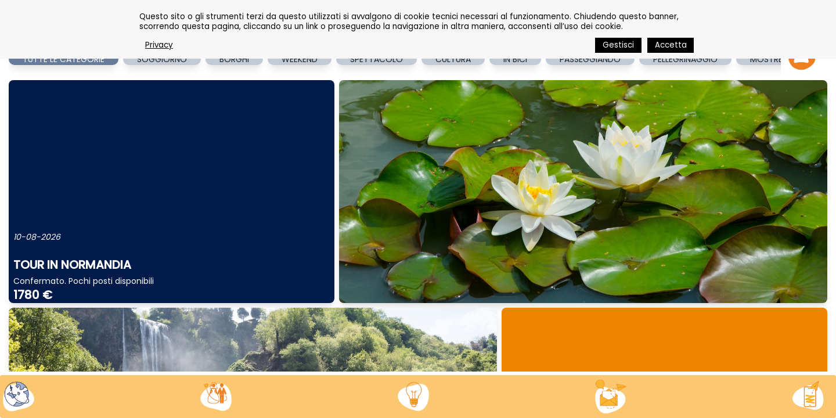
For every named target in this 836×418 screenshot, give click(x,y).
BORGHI (234, 59)
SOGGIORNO (162, 59)
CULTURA (453, 59)
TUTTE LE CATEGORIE (64, 59)
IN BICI (515, 59)
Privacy (159, 45)
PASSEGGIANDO (590, 59)
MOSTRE (766, 59)
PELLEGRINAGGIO (685, 59)
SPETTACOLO (376, 59)
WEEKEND (300, 59)
